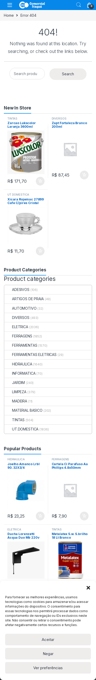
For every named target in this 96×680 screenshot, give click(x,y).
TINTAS (12, 118)
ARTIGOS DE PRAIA (24, 299)
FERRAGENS (18, 336)
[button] (88, 587)
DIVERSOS (59, 118)
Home (9, 15)
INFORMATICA (19, 373)
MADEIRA (15, 401)
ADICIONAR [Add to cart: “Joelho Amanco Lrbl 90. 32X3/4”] (40, 516)
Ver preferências (48, 667)
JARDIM (14, 382)
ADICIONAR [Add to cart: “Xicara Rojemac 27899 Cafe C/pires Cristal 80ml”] (40, 251)
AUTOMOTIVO (20, 308)
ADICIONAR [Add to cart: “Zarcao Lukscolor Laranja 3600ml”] (40, 181)
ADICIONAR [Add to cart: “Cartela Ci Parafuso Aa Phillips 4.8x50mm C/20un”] (84, 516)
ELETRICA (16, 327)
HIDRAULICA (18, 364)
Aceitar (48, 639)
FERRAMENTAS (20, 345)
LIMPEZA (15, 392)
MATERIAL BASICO (23, 410)
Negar (48, 653)
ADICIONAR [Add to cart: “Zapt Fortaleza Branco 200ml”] (84, 175)
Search (78, 5)
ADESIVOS (16, 289)
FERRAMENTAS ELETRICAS (30, 354)
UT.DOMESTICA (18, 194)
